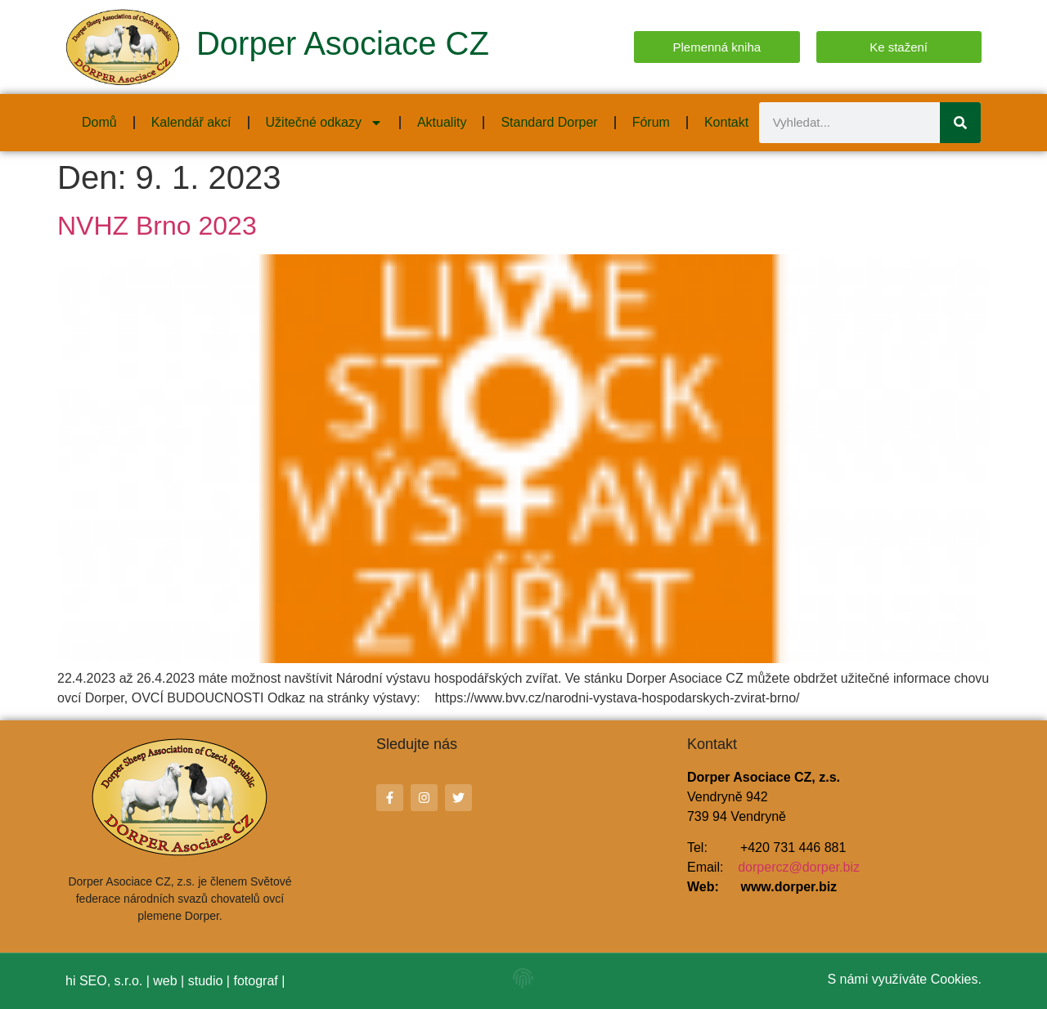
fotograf (255, 981)
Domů (99, 122)
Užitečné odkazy (324, 122)
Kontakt (726, 122)
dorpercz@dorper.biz (799, 867)
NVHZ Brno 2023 (157, 225)
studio (205, 981)
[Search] (960, 122)
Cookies (954, 979)
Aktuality (441, 122)
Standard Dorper (549, 122)
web (165, 981)
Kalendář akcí (191, 122)
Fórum (651, 122)
